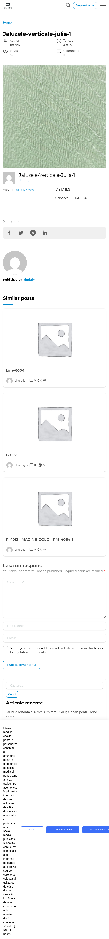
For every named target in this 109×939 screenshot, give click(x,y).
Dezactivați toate (63, 829)
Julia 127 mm (25, 189)
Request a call (85, 5)
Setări (32, 829)
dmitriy (24, 180)
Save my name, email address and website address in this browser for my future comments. (58, 650)
